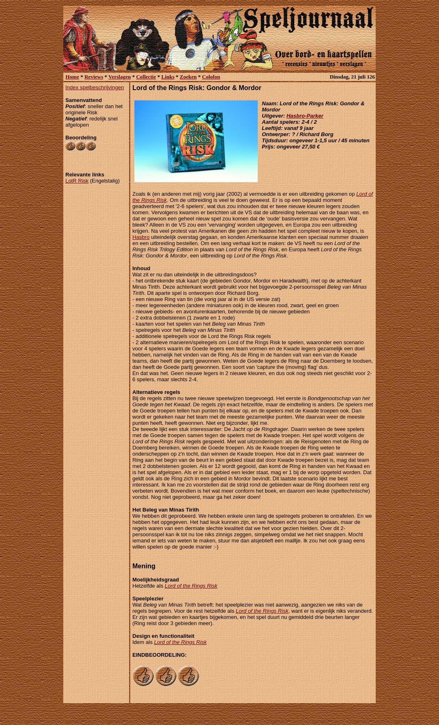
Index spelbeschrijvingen (94, 87)
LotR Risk (76, 181)
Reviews (93, 77)
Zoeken (188, 77)
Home (72, 77)
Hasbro (141, 237)
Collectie (146, 77)
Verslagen (120, 77)
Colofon (211, 77)
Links (168, 77)
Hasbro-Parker (305, 116)
